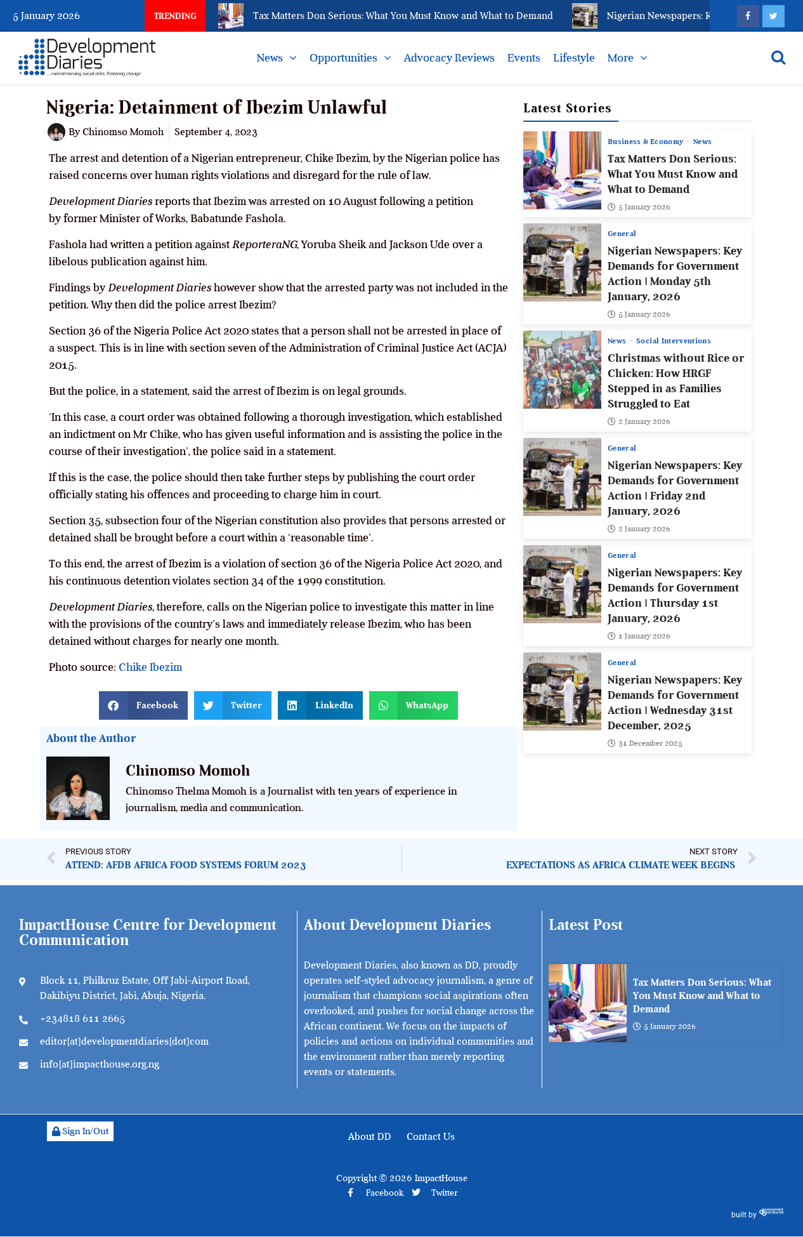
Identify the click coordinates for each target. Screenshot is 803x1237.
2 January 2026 (639, 421)
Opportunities (343, 57)
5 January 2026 (639, 207)
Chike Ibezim (150, 667)
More (621, 57)
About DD (369, 1136)
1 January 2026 (639, 636)
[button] (143, 705)
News (270, 57)
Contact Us (431, 1136)
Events (523, 57)
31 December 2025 (645, 743)
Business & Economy (647, 141)
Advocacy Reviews (449, 57)
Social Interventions (674, 341)
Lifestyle (574, 57)
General (622, 233)
